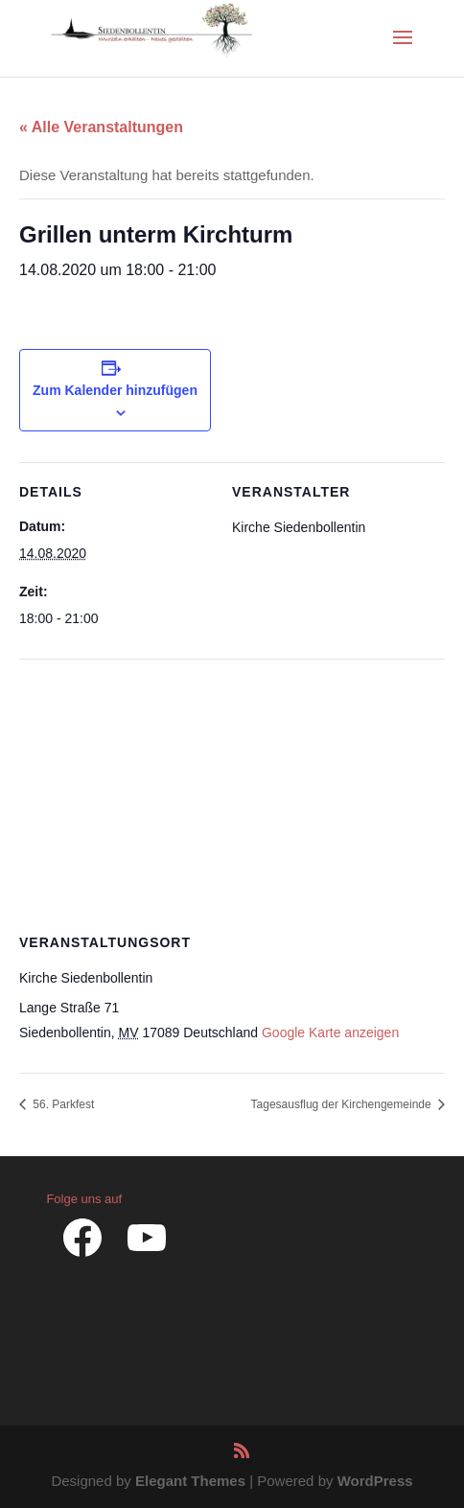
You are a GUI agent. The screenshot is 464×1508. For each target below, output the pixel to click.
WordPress (375, 1481)
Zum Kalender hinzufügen (115, 390)
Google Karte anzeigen (330, 1032)
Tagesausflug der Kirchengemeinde (342, 1104)
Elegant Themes (190, 1481)
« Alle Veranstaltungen (101, 127)
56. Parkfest (62, 1104)
